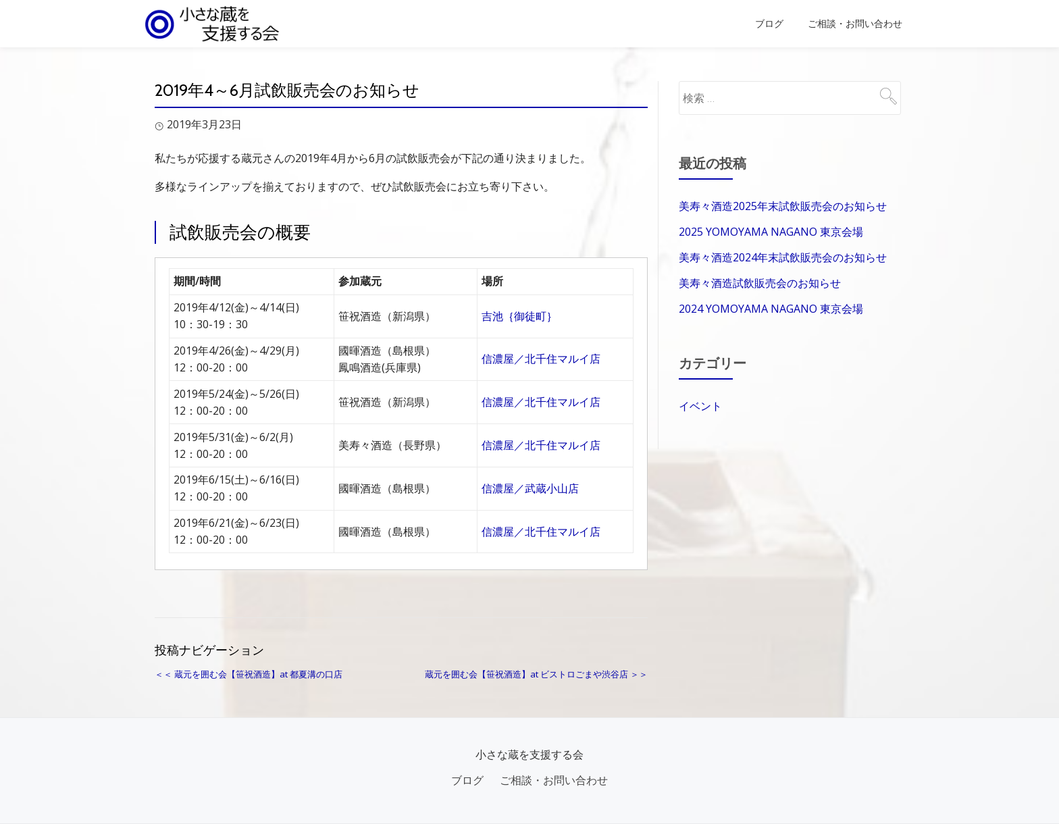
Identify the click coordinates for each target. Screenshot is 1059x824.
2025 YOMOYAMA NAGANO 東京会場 (771, 231)
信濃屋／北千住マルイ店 (541, 358)
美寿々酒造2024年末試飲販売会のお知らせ (783, 257)
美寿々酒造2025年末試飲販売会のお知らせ (783, 206)
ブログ (769, 23)
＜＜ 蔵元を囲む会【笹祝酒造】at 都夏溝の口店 (248, 674)
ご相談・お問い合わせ (855, 23)
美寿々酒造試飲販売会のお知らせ (760, 283)
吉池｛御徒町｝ (519, 316)
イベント (700, 405)
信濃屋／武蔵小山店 (530, 488)
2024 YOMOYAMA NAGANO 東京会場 (771, 308)
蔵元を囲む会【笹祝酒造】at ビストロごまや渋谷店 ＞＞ (536, 674)
